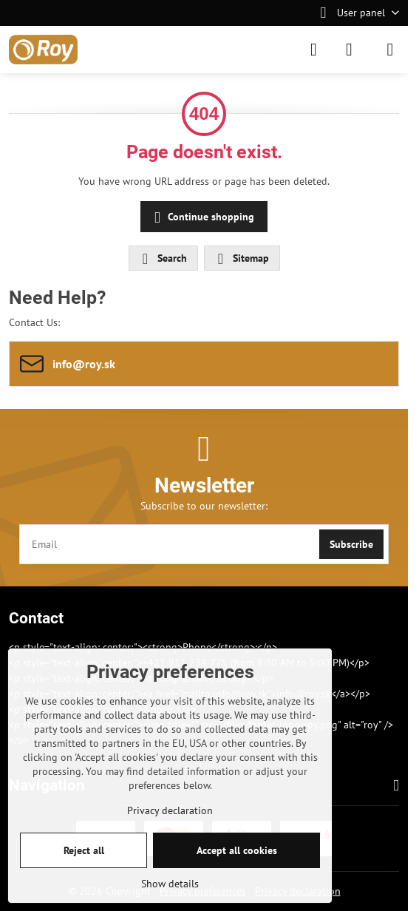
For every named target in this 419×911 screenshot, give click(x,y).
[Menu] (390, 49)
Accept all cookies (237, 850)
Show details (170, 883)
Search (162, 258)
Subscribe (351, 544)
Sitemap (241, 258)
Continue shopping (201, 218)
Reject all (84, 850)
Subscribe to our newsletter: (204, 505)
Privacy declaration (170, 810)
